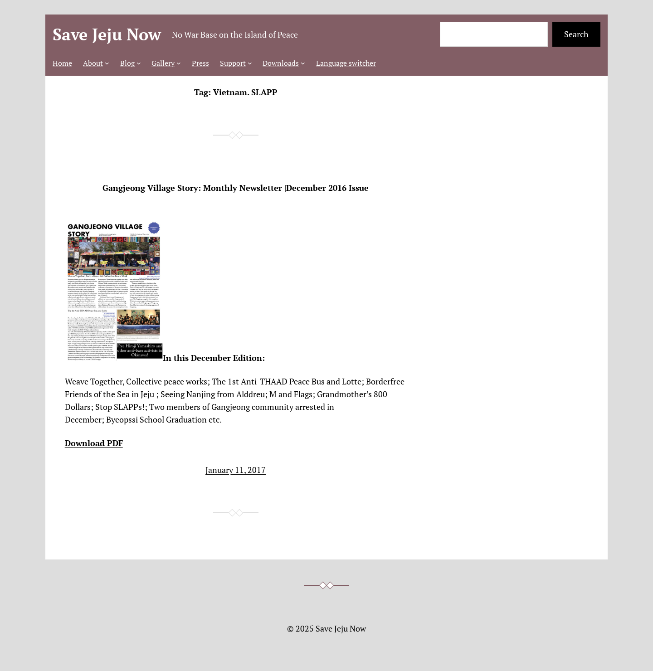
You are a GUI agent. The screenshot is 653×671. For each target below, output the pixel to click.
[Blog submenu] (138, 63)
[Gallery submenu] (178, 63)
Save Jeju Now (107, 34)
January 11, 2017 (235, 469)
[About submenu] (107, 63)
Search (576, 34)
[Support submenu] (250, 63)
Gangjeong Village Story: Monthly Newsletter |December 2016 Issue (235, 188)
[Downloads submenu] (303, 63)
